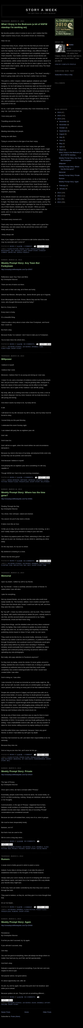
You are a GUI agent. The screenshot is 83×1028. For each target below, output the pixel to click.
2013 (59, 193)
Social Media (42, 848)
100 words (27, 346)
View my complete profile (65, 64)
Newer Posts (5, 1012)
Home (27, 1012)
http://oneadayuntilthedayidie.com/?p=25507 (16, 269)
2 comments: (29, 477)
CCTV (34, 847)
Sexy (25, 250)
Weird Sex (12, 252)
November (63, 125)
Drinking (31, 480)
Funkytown (5, 348)
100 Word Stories (15, 346)
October (62, 128)
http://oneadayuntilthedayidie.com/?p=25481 (16, 499)
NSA (9, 848)
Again (34, 1002)
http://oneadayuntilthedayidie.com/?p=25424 (16, 774)
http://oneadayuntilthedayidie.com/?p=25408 (16, 925)
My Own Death (27, 759)
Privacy (15, 848)
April (61, 147)
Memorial (6, 576)
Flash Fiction (13, 249)
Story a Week (41, 10)
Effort (47, 1002)
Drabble (35, 346)
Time (44, 565)
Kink (43, 249)
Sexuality (19, 250)
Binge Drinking (14, 480)
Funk (41, 346)
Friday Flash (24, 249)
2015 (59, 115)
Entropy (39, 480)
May (61, 143)
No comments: (29, 344)
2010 (59, 202)
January (62, 189)
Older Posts (47, 1012)
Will (8, 760)
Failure (4, 1004)
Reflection (18, 565)
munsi (71, 45)
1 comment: (28, 246)
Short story (33, 250)
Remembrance (39, 759)
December (63, 121)
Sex (12, 250)
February (62, 185)
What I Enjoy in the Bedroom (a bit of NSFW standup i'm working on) (24, 25)
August (62, 134)
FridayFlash (35, 249)
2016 (59, 112)
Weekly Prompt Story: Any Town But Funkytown (20, 264)
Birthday (24, 480)
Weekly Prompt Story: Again (16, 922)
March (61, 150)
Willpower (6, 359)
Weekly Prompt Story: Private (16, 771)
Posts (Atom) (15, 1016)
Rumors (5, 859)
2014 (59, 119)
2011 (59, 199)
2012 (59, 196)
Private (22, 848)
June (61, 140)
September (63, 131)
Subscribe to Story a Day (64, 75)
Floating (4, 565)
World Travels (23, 252)
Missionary (5, 250)
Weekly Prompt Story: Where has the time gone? (23, 494)
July (61, 137)
